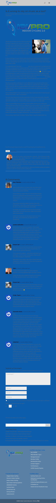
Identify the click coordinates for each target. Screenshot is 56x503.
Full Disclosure (34, 466)
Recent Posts (13, 151)
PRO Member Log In (36, 454)
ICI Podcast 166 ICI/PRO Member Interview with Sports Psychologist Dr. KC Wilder (27, 440)
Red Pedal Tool (41, 76)
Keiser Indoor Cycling (12, 480)
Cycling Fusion (10, 487)
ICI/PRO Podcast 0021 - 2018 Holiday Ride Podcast (18, 431)
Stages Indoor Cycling (12, 476)
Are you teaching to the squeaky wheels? (16, 438)
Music (41, 14)
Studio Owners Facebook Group (39, 486)
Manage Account (35, 457)
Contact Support (35, 463)
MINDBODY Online (12, 485)
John (8, 14)
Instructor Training (22, 14)
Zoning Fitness (11, 491)
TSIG (38, 501)
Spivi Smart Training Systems (14, 482)
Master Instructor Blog (34, 14)
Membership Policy (36, 461)
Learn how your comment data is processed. (38, 417)
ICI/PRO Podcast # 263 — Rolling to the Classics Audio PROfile (22, 116)
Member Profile (35, 459)
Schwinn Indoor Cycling (13, 478)
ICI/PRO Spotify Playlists (37, 468)
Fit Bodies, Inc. (34, 484)
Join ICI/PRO (34, 452)
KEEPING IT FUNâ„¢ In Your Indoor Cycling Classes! (19, 436)
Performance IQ (11, 489)
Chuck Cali (16, 244)
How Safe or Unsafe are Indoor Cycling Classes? (18, 434)
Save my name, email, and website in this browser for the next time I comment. (28, 400)
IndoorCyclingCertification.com (39, 482)
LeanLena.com (10, 494)
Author (7, 151)
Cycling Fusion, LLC (36, 476)
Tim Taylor (25, 66)
